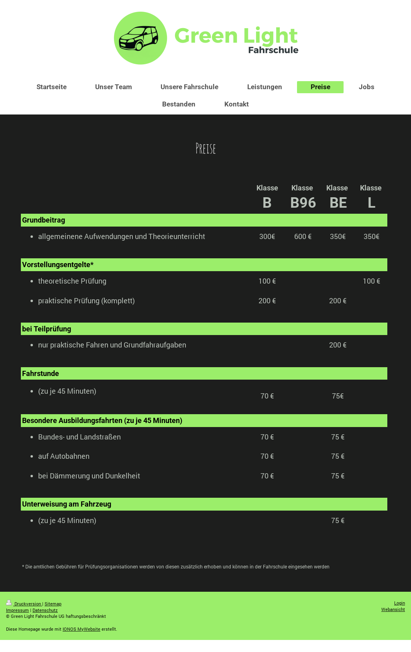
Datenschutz (45, 610)
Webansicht (393, 609)
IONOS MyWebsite (81, 629)
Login (399, 603)
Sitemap (53, 604)
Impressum (17, 610)
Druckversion (24, 604)
